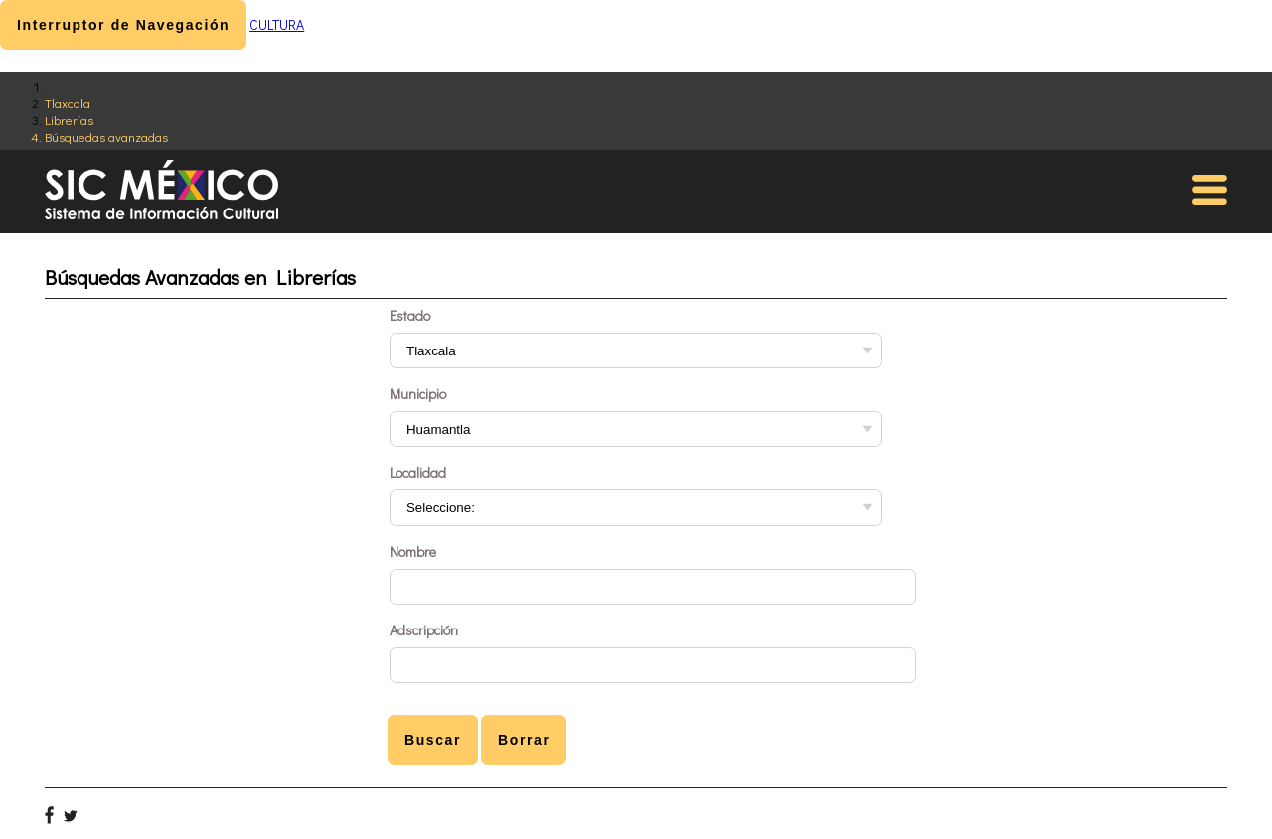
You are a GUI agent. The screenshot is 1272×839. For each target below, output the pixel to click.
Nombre (413, 551)
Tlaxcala (67, 102)
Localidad (418, 472)
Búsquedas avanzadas (106, 136)
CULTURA (276, 24)
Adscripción (424, 630)
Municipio (418, 393)
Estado (410, 315)
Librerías (69, 119)
